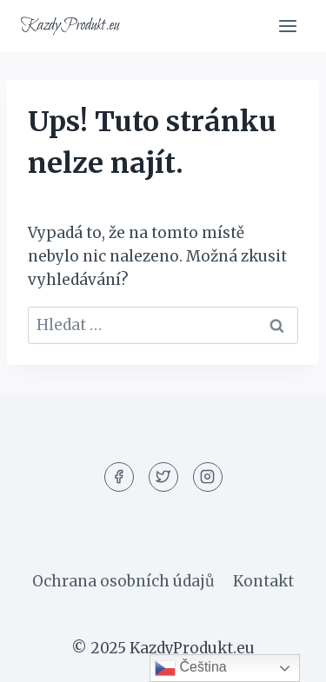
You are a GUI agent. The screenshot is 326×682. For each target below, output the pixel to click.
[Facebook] (119, 477)
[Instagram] (208, 477)
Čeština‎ (191, 668)
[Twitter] (163, 477)
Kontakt (263, 581)
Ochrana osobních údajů (123, 581)
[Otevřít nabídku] (287, 25)
